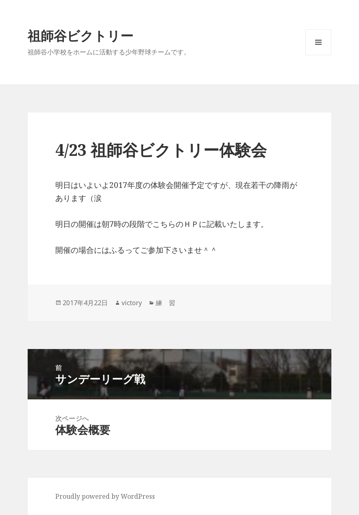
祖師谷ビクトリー (80, 35)
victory (132, 302)
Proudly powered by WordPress (105, 496)
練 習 (165, 302)
